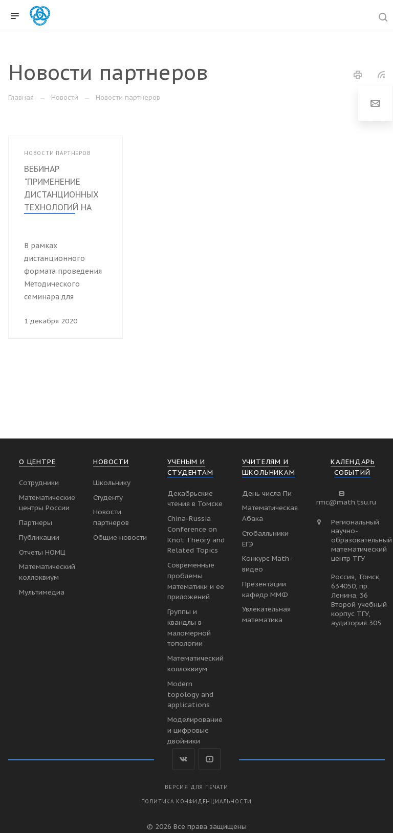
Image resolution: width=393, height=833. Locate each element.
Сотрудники (39, 482)
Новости (111, 461)
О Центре (37, 461)
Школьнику (111, 482)
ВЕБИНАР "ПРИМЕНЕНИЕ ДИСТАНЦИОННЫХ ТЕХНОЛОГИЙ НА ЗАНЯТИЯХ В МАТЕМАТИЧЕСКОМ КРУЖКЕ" (62, 207)
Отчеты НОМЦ (42, 552)
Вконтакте (183, 759)
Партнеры (35, 522)
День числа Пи (267, 493)
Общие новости (120, 537)
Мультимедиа (41, 592)
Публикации (39, 537)
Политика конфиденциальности (196, 801)
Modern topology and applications (190, 694)
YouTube (210, 759)
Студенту (108, 497)
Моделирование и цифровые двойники (195, 730)
